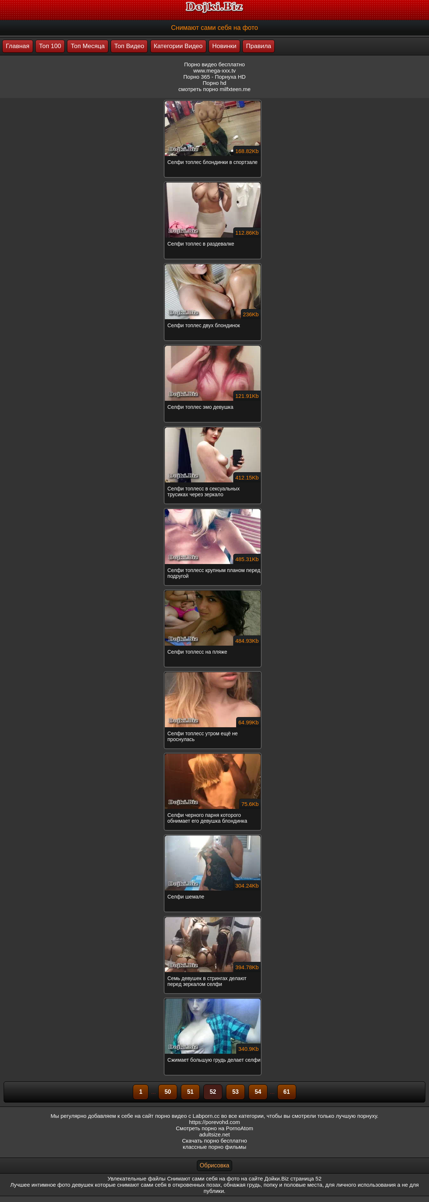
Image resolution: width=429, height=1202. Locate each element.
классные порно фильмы (214, 1147)
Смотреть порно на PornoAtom (214, 1128)
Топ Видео (129, 46)
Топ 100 (50, 46)
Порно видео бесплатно (214, 64)
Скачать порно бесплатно (214, 1141)
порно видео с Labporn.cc (187, 1116)
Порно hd (214, 83)
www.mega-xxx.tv (214, 70)
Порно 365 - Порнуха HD (214, 77)
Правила (258, 46)
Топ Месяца (87, 46)
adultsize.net (214, 1134)
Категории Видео (178, 46)
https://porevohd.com (214, 1122)
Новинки (224, 46)
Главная (17, 46)
